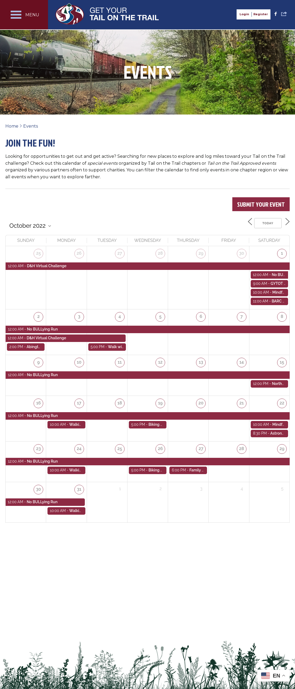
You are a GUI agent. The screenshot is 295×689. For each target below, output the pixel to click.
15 (282, 360)
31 (79, 486)
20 (201, 400)
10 (79, 360)
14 (242, 360)
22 (282, 400)
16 (39, 400)
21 (242, 400)
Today (264, 222)
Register (260, 14)
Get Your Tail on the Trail (107, 14)
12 (160, 360)
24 (79, 445)
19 (160, 400)
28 (160, 252)
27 (120, 252)
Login (244, 14)
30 (241, 252)
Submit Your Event (261, 204)
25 (38, 252)
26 (79, 252)
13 (201, 360)
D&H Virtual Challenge (46, 264)
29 (201, 252)
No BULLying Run (42, 327)
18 (120, 400)
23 (38, 445)
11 (120, 360)
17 (79, 400)
